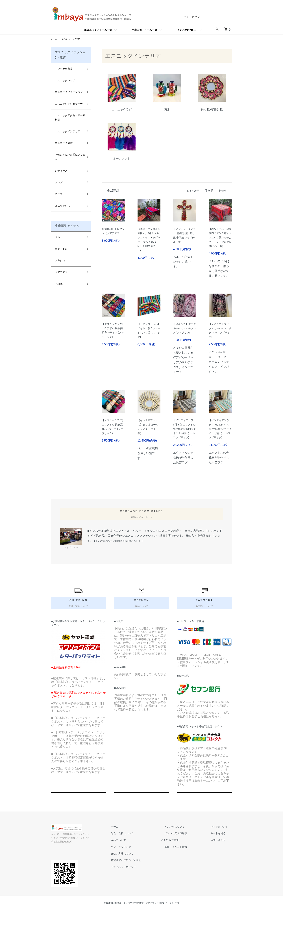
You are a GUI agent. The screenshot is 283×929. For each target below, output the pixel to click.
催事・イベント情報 (182, 869)
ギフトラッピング (130, 869)
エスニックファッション (69, 91)
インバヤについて (187, 29)
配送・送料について (131, 855)
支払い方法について (131, 875)
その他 (58, 283)
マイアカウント (192, 17)
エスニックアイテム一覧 (98, 29)
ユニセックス (62, 205)
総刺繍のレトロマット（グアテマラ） (112, 234)
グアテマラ (61, 272)
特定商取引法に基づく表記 (135, 882)
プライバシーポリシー (132, 889)
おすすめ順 (191, 190)
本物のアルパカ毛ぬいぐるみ (69, 156)
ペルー (58, 237)
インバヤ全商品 (64, 68)
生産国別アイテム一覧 (144, 29)
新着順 (222, 190)
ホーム (54, 39)
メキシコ (60, 260)
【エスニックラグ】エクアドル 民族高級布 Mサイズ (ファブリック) (113, 342)
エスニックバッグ (65, 80)
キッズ (58, 193)
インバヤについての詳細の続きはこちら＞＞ (122, 563)
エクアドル (61, 248)
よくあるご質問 (179, 862)
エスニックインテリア (73, 39)
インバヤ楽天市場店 (182, 855)
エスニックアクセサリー (69, 103)
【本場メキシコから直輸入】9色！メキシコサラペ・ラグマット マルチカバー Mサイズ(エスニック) (148, 244)
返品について (127, 862)
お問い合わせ (220, 862)
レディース (61, 170)
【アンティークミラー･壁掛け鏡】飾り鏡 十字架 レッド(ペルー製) (184, 239)
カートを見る (220, 855)
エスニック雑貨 (64, 142)
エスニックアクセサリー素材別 (69, 117)
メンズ (58, 182)
